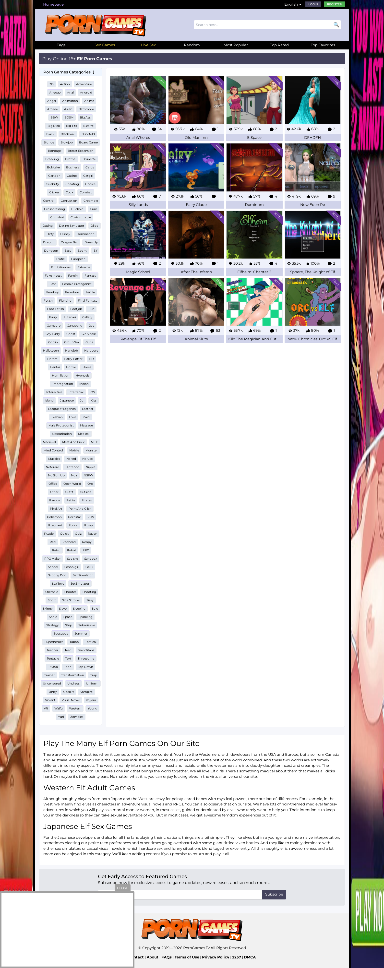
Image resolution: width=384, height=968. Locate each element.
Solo (95, 608)
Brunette (89, 159)
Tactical (90, 642)
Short (52, 600)
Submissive (86, 625)
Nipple (90, 467)
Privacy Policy (215, 957)
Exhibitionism (61, 267)
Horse (87, 367)
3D (51, 84)
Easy (67, 250)
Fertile (90, 292)
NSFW (88, 475)
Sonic (53, 617)
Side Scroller (71, 600)
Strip (68, 625)
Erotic (60, 259)
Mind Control (53, 450)
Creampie (91, 200)
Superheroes (54, 642)
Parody (54, 500)
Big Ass (85, 117)
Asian (68, 109)
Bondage (54, 151)
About (152, 957)
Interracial (76, 392)
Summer (80, 633)
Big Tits (71, 126)
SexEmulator (80, 583)
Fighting (65, 300)
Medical (83, 434)
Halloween (51, 350)
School (53, 567)
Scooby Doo (57, 575)
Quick (64, 533)
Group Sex (71, 342)
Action (65, 84)
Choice (90, 184)
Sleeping (79, 608)
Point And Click (80, 508)
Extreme (84, 267)
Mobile (74, 450)
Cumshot (57, 217)
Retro (56, 550)
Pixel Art (56, 508)
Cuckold (77, 209)
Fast (52, 284)
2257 (236, 957)
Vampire (86, 692)
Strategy (52, 625)
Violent (50, 700)
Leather (87, 409)
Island (49, 400)
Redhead (69, 542)
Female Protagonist (77, 284)
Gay (91, 325)
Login (313, 4)
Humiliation (60, 375)
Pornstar (74, 517)
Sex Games (105, 45)
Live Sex (148, 45)
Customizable (81, 217)
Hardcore (91, 350)
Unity (53, 692)
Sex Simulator (83, 575)
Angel (51, 101)
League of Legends (62, 409)
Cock (69, 192)
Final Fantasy (87, 300)
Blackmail (68, 134)
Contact (136, 957)
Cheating (72, 184)
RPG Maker (52, 558)
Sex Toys (58, 583)
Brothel (70, 159)
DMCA (250, 957)
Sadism (72, 558)
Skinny (48, 608)
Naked (71, 458)
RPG (86, 550)
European (78, 259)
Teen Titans (86, 650)
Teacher (52, 650)
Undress (73, 683)
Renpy (87, 542)
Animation (70, 101)
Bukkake (53, 167)
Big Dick (54, 126)
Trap (93, 675)
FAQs (166, 957)
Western (75, 708)
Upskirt (68, 692)
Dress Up (91, 242)
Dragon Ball (69, 242)
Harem (52, 359)
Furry (53, 317)
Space (67, 617)
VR (46, 708)
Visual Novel (71, 700)
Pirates (87, 500)
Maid (86, 417)
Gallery (87, 317)
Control (48, 200)
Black (50, 134)
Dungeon (51, 250)
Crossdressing (54, 209)
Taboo (74, 642)
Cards (89, 167)
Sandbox (90, 558)
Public (73, 525)
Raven (92, 533)
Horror (71, 367)
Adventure (84, 84)
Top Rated (279, 45)
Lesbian (57, 417)
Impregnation (62, 384)
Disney (65, 234)
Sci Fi (89, 567)
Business (72, 167)
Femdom (72, 292)
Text (68, 658)
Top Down (85, 667)
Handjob (71, 350)
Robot (71, 550)
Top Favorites (323, 45)
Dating (48, 225)
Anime (89, 101)
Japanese (67, 400)
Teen (68, 650)
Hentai (55, 367)
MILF (94, 442)
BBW (54, 117)
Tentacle (53, 658)
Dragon (48, 242)
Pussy (88, 525)
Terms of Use (187, 957)
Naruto (87, 458)
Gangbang (74, 325)
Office (52, 483)
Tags (61, 45)
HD (91, 359)
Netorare (52, 467)
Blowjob (66, 142)
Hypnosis (82, 375)
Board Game (88, 142)
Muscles (54, 458)
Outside (85, 492)
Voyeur (91, 700)
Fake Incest (53, 275)
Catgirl (88, 175)
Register (334, 4)
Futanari (69, 317)
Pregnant (55, 525)
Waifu (58, 708)
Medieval (49, 442)
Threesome (86, 658)
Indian (84, 384)
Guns (89, 342)
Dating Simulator (71, 225)
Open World (72, 483)
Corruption (69, 200)
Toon (68, 667)
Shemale (51, 592)
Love (72, 417)
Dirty (50, 234)
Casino (72, 175)
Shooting (89, 592)
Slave (63, 608)
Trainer (49, 675)
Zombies (76, 717)
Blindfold (88, 134)
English (291, 4)
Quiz (78, 533)
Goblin (53, 342)
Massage (86, 425)
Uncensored (52, 683)
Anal (70, 92)
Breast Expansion (80, 151)
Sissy (90, 600)
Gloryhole (89, 334)
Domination (86, 234)
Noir (74, 475)
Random (192, 45)
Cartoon (54, 175)
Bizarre (88, 126)
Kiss (93, 400)
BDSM (68, 117)
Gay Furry (53, 334)
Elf (95, 250)
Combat (86, 192)
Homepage (53, 4)
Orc (90, 483)
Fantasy (90, 275)
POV (90, 517)
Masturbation (62, 434)
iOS (92, 392)
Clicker (54, 192)
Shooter (70, 592)
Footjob (76, 309)
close (122, 888)
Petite (70, 500)
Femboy (52, 292)
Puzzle (49, 533)
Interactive (54, 392)
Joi (82, 400)
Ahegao (55, 92)
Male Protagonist (61, 425)
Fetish (48, 300)
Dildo (94, 225)
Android (86, 92)
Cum (93, 209)
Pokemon (54, 517)
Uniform (92, 683)
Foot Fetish (55, 309)
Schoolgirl (71, 567)
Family (73, 275)
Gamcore (53, 325)
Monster (91, 450)
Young (92, 708)
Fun (91, 309)
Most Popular (236, 45)
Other (54, 492)
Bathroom (86, 109)
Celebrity (52, 184)
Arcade (52, 109)
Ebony (82, 250)
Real (53, 542)
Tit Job (53, 667)
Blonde (49, 142)
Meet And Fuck (73, 442)
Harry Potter (73, 359)
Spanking (85, 617)
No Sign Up (56, 475)
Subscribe (274, 894)
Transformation (72, 675)
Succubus (61, 633)
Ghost (70, 334)
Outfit (69, 492)
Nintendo (72, 467)
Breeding (52, 159)
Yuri (61, 717)
